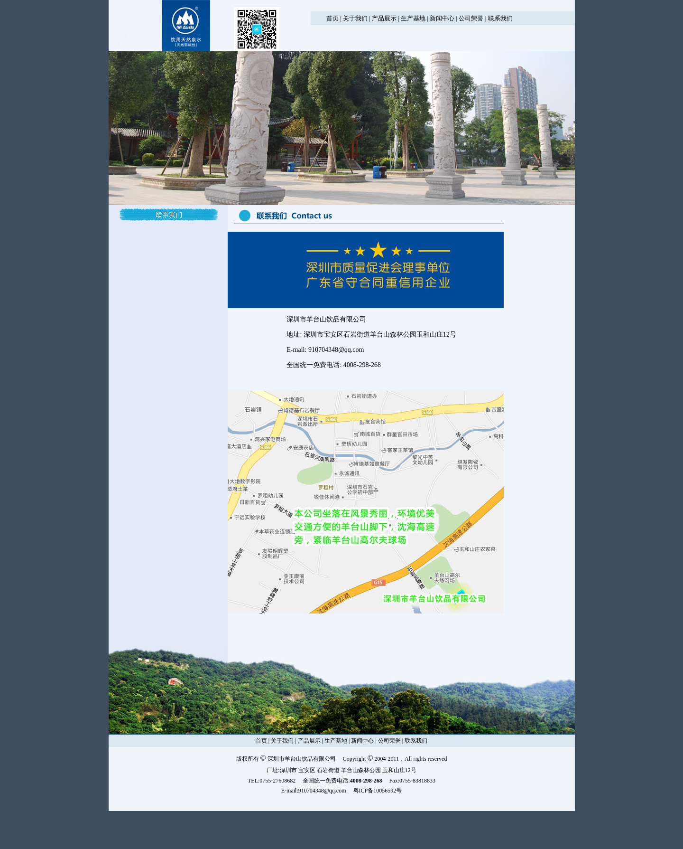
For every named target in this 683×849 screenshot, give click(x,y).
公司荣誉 (471, 18)
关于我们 (355, 18)
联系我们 (500, 18)
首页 (332, 18)
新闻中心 (442, 18)
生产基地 (413, 18)
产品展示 (384, 18)
